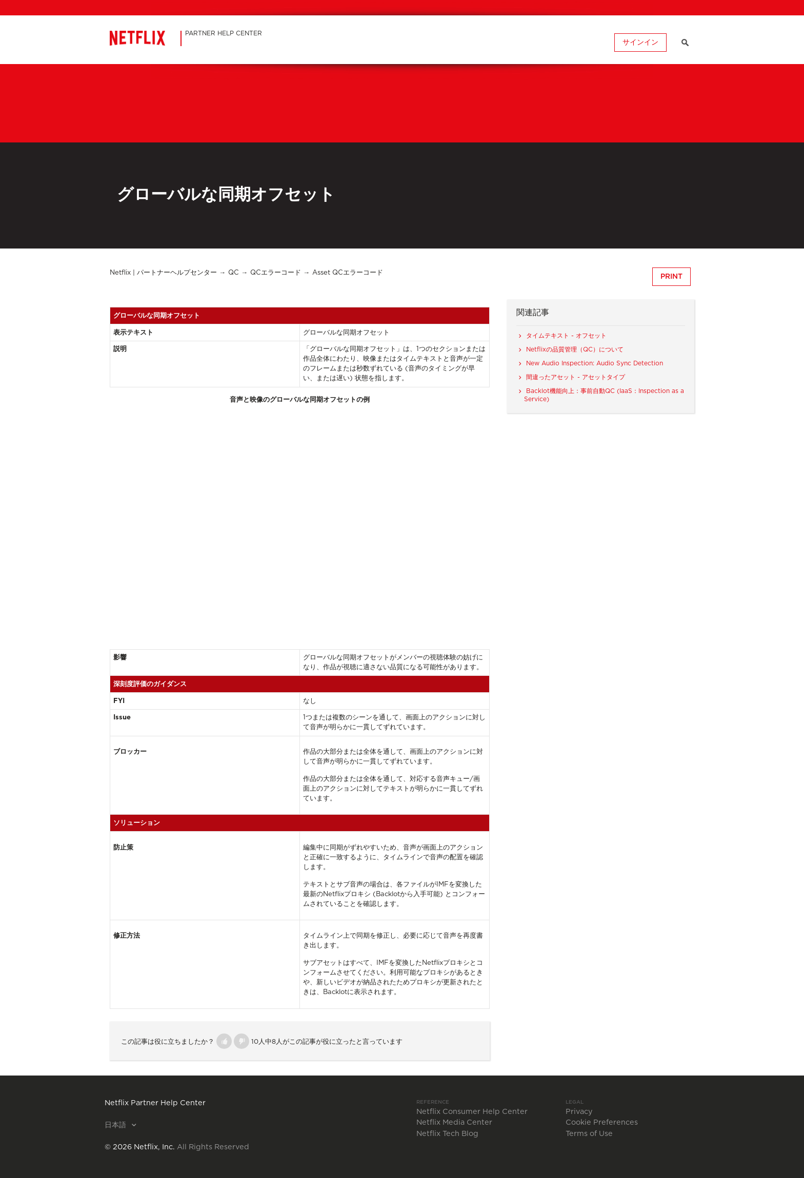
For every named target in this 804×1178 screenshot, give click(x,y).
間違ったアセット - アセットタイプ (575, 377)
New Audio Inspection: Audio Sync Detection (594, 363)
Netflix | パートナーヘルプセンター (163, 273)
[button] (224, 1041)
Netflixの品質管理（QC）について (575, 349)
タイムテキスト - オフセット (566, 336)
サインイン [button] (640, 42)
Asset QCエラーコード (347, 273)
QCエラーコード (275, 273)
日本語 (116, 1125)
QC (233, 273)
